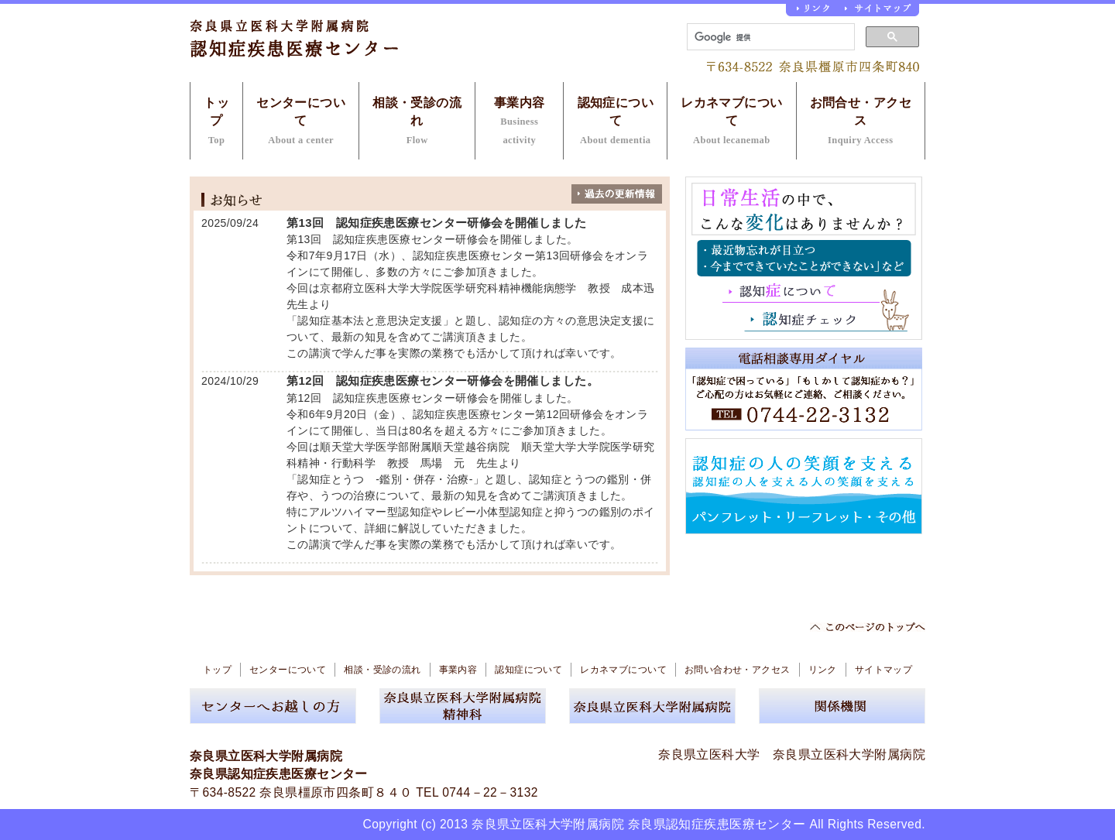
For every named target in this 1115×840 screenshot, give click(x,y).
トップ (216, 121)
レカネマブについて (731, 121)
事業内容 (519, 121)
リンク (822, 669)
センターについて (300, 121)
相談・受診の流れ (416, 121)
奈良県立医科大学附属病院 (849, 754)
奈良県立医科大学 (709, 754)
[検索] (769, 37)
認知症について (616, 121)
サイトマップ (884, 669)
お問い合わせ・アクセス (737, 669)
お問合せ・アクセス (860, 121)
